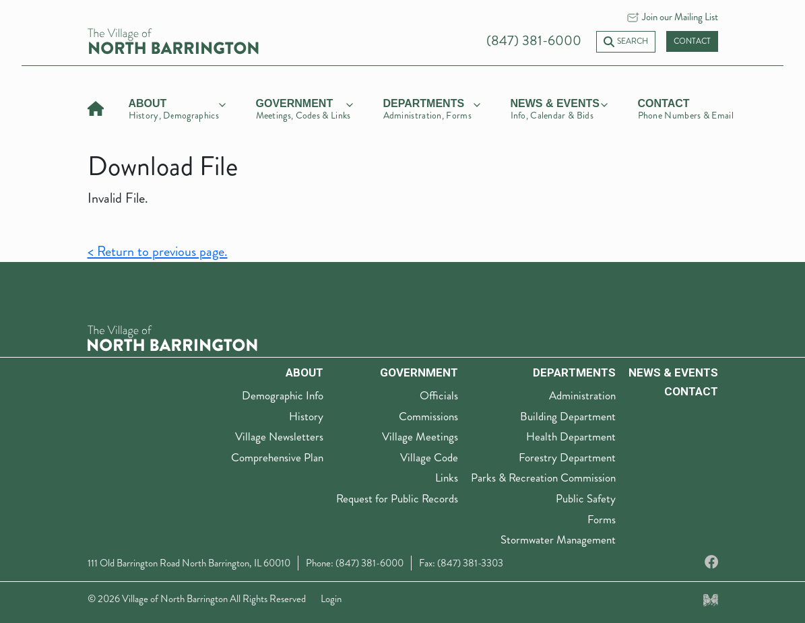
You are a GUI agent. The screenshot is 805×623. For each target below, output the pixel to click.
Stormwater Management (558, 539)
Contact (692, 41)
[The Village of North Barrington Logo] (172, 337)
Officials (439, 395)
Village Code (429, 457)
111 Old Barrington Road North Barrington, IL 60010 (189, 563)
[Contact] (686, 107)
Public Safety (586, 498)
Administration (582, 395)
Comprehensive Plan (277, 457)
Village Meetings (420, 436)
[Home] (96, 107)
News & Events (673, 372)
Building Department (568, 416)
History (306, 416)
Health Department (571, 436)
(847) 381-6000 (533, 41)
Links (446, 477)
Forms (601, 519)
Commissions (428, 416)
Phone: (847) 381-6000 (355, 563)
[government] (304, 107)
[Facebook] (711, 562)
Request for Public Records (397, 498)
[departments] (431, 107)
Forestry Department (567, 457)
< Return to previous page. (158, 251)
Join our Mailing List (680, 16)
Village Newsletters (279, 436)
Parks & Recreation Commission (543, 477)
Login (331, 598)
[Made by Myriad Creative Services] (710, 598)
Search (626, 41)
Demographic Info (282, 395)
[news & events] (559, 107)
